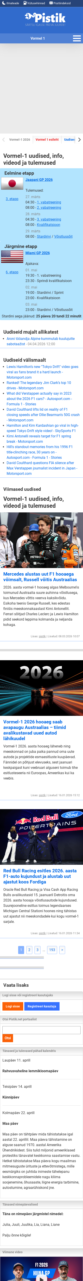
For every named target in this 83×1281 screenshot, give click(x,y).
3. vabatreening (49, 219)
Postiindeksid (60, 3)
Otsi (8, 1038)
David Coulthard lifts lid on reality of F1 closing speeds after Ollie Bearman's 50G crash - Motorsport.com (43, 414)
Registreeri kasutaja (42, 1006)
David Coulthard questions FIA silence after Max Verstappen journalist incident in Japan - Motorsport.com (42, 468)
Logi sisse (13, 1006)
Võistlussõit (63, 236)
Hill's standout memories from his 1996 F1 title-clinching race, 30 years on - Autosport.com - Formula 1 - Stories (40, 452)
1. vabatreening (49, 202)
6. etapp (12, 262)
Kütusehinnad (34, 3)
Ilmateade (10, 3)
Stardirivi (44, 236)
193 (52, 950)
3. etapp (12, 189)
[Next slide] (79, 139)
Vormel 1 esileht (47, 139)
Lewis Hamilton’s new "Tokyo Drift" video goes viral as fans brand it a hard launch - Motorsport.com (42, 372)
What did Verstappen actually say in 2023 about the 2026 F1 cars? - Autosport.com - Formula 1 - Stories (39, 398)
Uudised (70, 139)
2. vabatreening (49, 207)
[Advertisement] (41, 88)
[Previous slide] (4, 139)
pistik (42, 636)
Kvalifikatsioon (48, 225)
